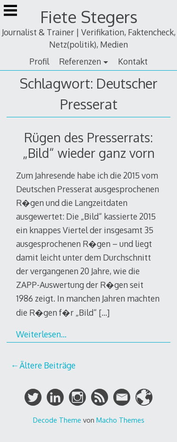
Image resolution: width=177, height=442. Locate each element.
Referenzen (80, 61)
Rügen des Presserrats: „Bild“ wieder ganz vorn (89, 145)
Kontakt (133, 61)
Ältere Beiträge (47, 365)
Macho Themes (120, 420)
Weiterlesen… (41, 334)
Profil (39, 61)
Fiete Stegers (88, 17)
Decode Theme (57, 420)
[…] (104, 312)
